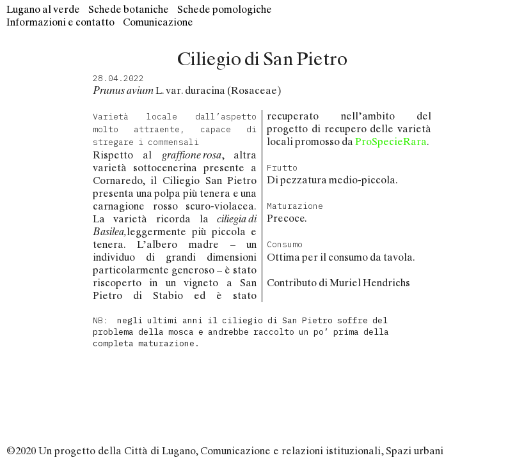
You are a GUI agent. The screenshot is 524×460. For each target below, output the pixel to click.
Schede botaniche (128, 9)
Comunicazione (158, 22)
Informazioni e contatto (60, 22)
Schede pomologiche (224, 9)
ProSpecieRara (391, 141)
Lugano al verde (43, 9)
